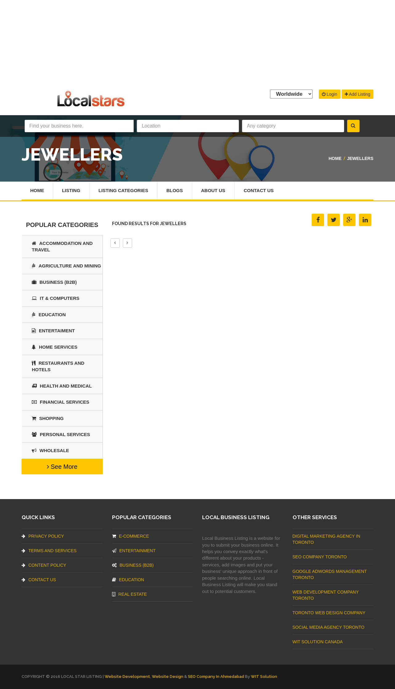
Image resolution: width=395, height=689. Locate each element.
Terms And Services (49, 550)
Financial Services (60, 402)
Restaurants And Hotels (58, 366)
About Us (213, 190)
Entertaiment (53, 330)
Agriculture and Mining (66, 265)
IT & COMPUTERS (55, 298)
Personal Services (61, 434)
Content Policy (44, 565)
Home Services (54, 347)
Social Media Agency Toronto (328, 627)
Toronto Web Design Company (329, 612)
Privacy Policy (43, 536)
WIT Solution (264, 676)
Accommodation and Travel (62, 246)
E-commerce (130, 536)
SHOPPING (48, 418)
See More (62, 466)
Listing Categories (123, 190)
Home (335, 158)
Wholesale (50, 450)
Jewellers (360, 158)
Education (49, 314)
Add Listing (357, 94)
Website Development (127, 676)
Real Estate (129, 594)
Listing (71, 190)
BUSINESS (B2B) (54, 282)
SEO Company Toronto (320, 556)
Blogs (175, 190)
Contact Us (259, 190)
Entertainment (134, 550)
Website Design (167, 676)
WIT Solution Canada (318, 641)
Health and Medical (62, 386)
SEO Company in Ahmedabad (216, 676)
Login (329, 94)
